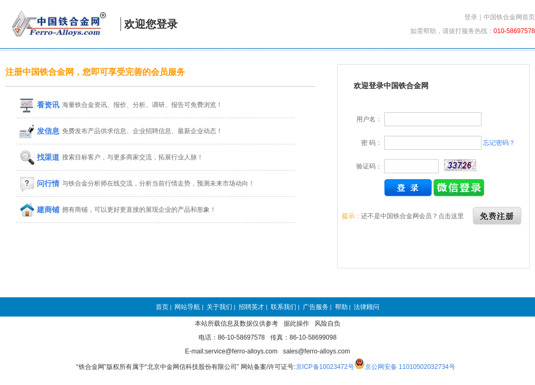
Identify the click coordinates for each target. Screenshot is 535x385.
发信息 (39, 131)
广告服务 (315, 307)
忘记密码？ (499, 143)
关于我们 (219, 307)
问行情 (39, 183)
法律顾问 (366, 307)
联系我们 (283, 307)
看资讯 (39, 104)
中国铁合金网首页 (509, 17)
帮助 (341, 307)
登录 (470, 17)
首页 (162, 307)
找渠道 (39, 157)
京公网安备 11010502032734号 (410, 367)
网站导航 (187, 307)
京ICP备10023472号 (325, 367)
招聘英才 (251, 307)
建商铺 (39, 209)
